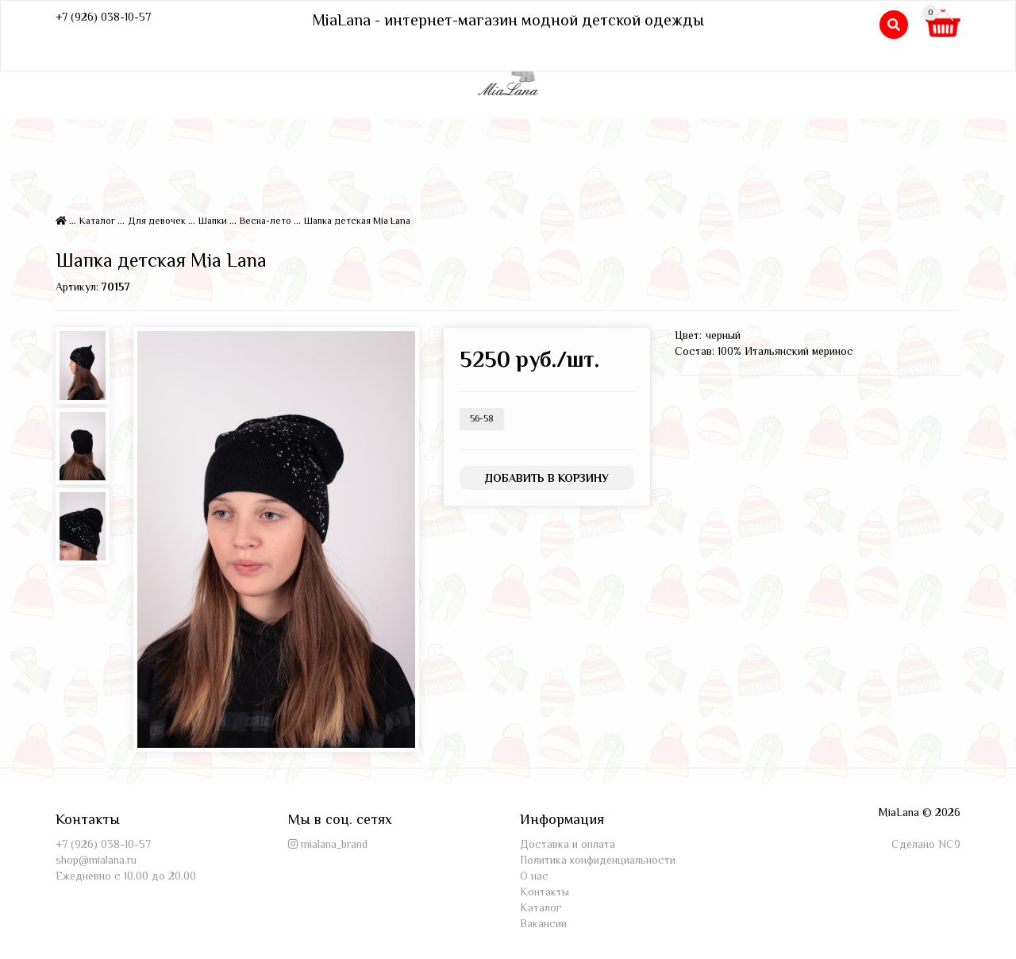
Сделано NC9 (925, 844)
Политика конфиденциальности (597, 859)
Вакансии (543, 923)
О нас (534, 875)
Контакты (544, 891)
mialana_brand (334, 844)
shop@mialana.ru (96, 859)
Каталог (97, 220)
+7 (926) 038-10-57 (103, 16)
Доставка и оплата (567, 844)
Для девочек (157, 220)
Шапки (212, 220)
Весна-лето (265, 220)
